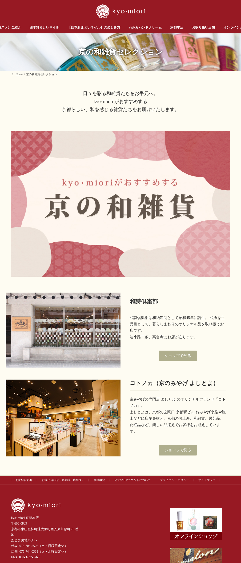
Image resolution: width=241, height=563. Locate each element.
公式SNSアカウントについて (132, 480)
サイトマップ (206, 480)
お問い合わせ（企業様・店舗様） (63, 480)
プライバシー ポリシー (174, 480)
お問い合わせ (24, 480)
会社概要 (99, 480)
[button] (178, 356)
